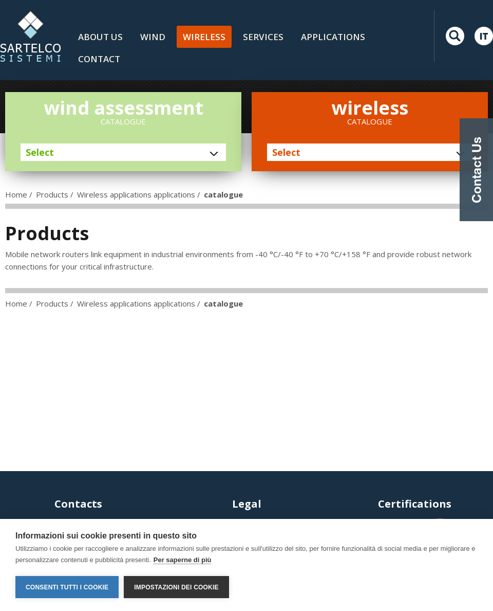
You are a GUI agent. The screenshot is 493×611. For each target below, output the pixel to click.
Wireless (204, 37)
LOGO (30, 36)
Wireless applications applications (136, 194)
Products (52, 194)
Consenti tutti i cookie (67, 587)
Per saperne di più (183, 560)
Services (263, 37)
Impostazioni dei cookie (176, 587)
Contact (99, 59)
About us (100, 37)
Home (16, 194)
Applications (333, 37)
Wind (152, 37)
